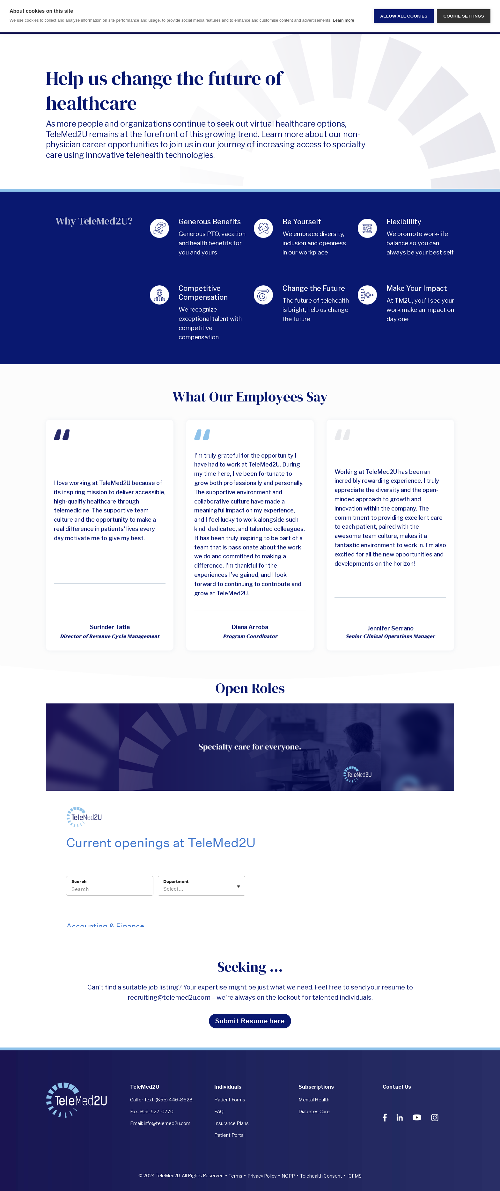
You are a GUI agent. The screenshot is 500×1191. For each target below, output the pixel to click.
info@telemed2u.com (167, 1123)
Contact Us (397, 1087)
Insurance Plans (231, 1123)
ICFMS (354, 1176)
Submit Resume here (250, 1021)
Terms (235, 1176)
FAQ (219, 1111)
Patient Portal (229, 1135)
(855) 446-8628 (174, 1100)
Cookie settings (463, 16)
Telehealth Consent (321, 1176)
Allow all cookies (403, 16)
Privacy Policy (261, 1176)
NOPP (288, 1176)
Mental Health (313, 1100)
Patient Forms (229, 1100)
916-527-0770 (156, 1111)
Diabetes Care (314, 1111)
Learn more (343, 20)
